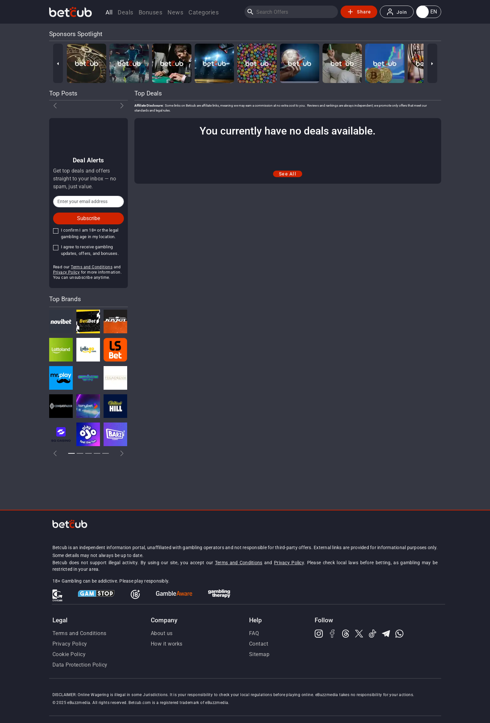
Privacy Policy (66, 272)
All (109, 12)
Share (358, 12)
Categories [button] (203, 12)
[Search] (250, 12)
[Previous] (58, 63)
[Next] (432, 63)
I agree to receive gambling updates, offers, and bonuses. (90, 250)
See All (287, 173)
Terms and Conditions (91, 267)
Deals (125, 12)
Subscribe (88, 218)
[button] (428, 12)
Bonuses (151, 12)
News (175, 12)
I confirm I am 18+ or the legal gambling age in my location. (90, 233)
